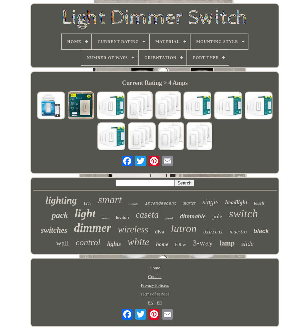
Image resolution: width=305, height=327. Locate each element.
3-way (203, 242)
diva (159, 231)
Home (155, 267)
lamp (227, 243)
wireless (133, 229)
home (162, 244)
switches (54, 230)
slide (247, 243)
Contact (154, 276)
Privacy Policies (155, 285)
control (88, 242)
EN (150, 302)
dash (105, 218)
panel (169, 218)
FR (159, 302)
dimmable (193, 216)
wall (62, 243)
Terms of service (154, 293)
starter (189, 203)
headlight (236, 202)
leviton (122, 217)
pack (60, 215)
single (211, 202)
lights (114, 243)
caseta (147, 215)
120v (87, 203)
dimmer (92, 227)
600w (180, 244)
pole (217, 216)
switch (243, 213)
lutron (184, 228)
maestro (238, 231)
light (85, 214)
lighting (61, 200)
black (261, 231)
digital (213, 232)
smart (110, 200)
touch (259, 203)
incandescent (161, 203)
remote (134, 204)
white (138, 241)
